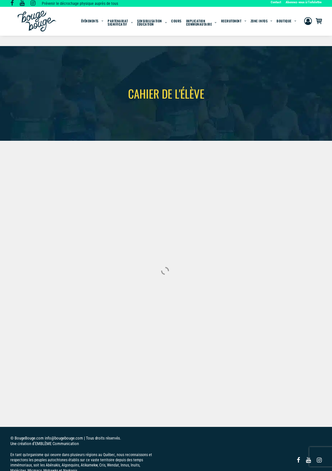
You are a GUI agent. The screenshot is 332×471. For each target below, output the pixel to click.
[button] (12, 4)
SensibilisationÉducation (152, 28)
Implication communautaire (201, 28)
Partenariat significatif (120, 28)
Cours (176, 26)
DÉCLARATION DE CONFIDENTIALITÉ (105, 459)
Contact (276, 2)
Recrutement (233, 26)
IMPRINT (146, 459)
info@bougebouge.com (64, 416)
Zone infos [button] (261, 26)
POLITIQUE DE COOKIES (52, 459)
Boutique (286, 26)
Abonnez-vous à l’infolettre (304, 2)
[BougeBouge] (36, 26)
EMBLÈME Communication (57, 421)
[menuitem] (277, 2)
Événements (92, 26)
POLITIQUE (19, 459)
